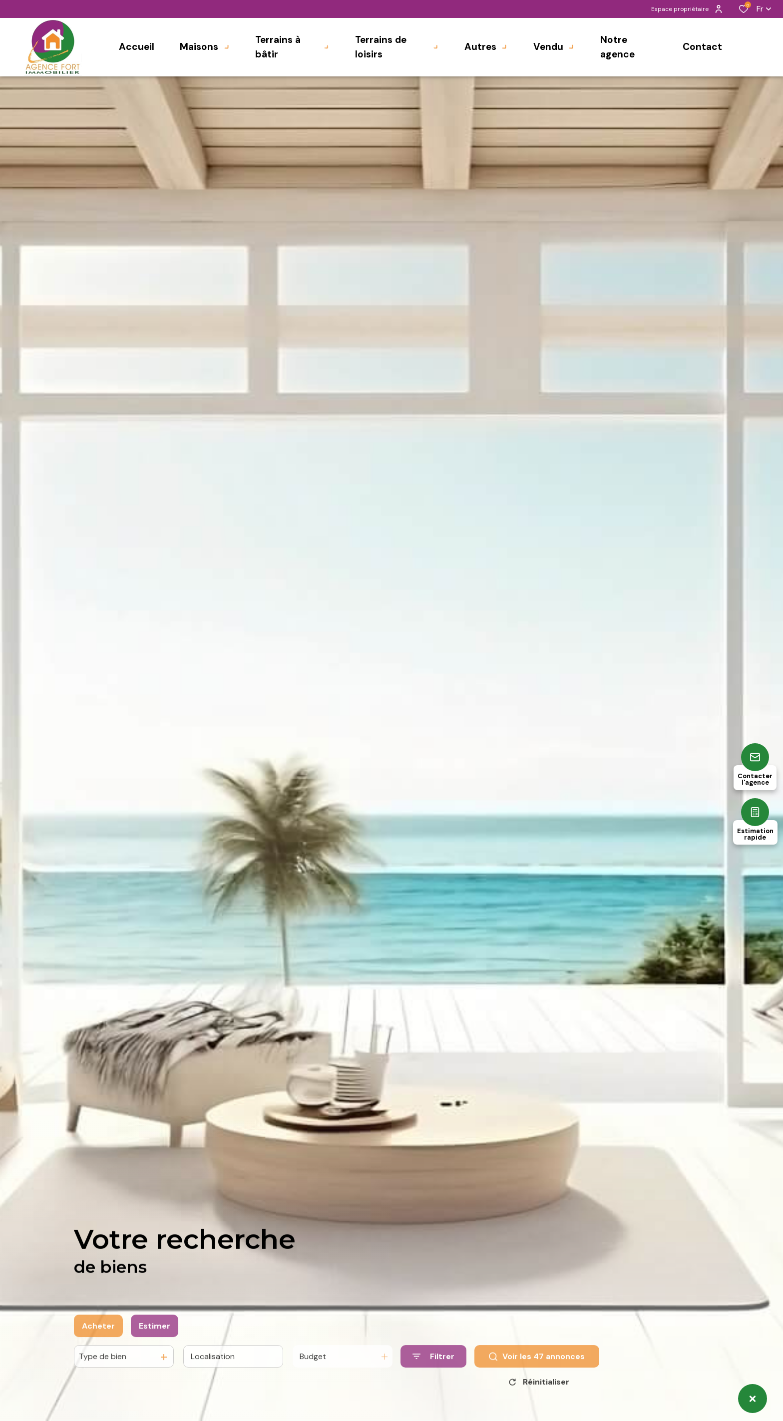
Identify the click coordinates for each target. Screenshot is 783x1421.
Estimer (154, 1346)
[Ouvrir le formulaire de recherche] (433, 1377)
